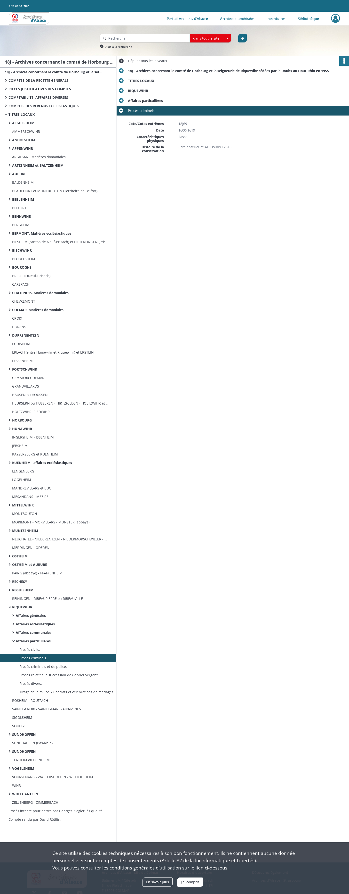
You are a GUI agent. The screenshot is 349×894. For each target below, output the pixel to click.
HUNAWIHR (22, 428)
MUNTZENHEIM (25, 530)
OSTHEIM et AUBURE (29, 564)
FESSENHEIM (22, 360)
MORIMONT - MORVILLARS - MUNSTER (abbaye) (50, 522)
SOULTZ (18, 726)
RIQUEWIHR (22, 607)
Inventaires (276, 18)
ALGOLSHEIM (23, 123)
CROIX (17, 318)
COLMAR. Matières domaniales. (38, 309)
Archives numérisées (237, 18)
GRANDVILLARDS (25, 386)
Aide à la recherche (118, 47)
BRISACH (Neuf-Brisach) (31, 275)
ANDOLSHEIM (23, 140)
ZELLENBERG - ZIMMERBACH (35, 802)
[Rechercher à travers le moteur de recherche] (147, 38)
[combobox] (210, 38)
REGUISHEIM (22, 590)
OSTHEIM (20, 556)
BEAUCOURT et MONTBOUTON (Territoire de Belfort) (54, 191)
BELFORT (19, 208)
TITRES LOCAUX (21, 114)
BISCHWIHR (22, 250)
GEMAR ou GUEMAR (28, 377)
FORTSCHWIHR (24, 369)
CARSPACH (20, 284)
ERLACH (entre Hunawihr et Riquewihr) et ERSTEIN (53, 352)
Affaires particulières (33, 641)
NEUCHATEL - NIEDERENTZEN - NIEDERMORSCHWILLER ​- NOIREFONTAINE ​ (60, 539)
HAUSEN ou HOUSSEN (30, 394)
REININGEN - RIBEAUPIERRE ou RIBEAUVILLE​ (47, 598)
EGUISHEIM (21, 343)
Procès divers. (30, 683)
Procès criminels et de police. (43, 666)
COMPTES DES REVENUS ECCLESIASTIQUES (43, 106)
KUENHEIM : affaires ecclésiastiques (42, 462)
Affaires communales (33, 632)
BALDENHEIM (23, 182)
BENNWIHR (21, 216)
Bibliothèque (308, 18)
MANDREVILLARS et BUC (31, 488)
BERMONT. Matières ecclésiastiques (41, 233)
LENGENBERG (23, 471)
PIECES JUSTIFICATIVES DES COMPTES (39, 89)
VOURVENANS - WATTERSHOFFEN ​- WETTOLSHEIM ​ (53, 777)
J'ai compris (190, 882)
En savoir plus (157, 882)
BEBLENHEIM (23, 199)
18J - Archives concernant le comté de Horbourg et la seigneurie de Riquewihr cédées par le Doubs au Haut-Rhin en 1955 (53, 72)
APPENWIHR (22, 148)
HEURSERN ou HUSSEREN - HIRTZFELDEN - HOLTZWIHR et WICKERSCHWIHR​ (60, 403)
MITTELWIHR (23, 505)
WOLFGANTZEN (25, 794)
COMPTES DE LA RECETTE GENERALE (38, 80)
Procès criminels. (33, 658)
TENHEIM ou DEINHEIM (31, 760)
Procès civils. (29, 649)
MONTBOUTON (24, 513)
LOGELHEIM (21, 479)
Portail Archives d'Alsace (187, 18)
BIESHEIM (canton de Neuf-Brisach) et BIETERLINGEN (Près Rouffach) (60, 242)
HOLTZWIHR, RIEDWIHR (31, 411)
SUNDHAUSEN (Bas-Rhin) (32, 743)
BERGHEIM (20, 225)
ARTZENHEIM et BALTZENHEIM (37, 165)
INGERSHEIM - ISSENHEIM (33, 437)
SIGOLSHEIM (22, 717)
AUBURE (19, 174)
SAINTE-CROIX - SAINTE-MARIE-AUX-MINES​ (46, 709)
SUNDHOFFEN (24, 734)
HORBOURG (22, 420)
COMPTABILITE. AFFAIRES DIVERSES (38, 97)
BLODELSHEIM (23, 259)
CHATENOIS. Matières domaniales (40, 292)
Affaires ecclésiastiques (35, 624)
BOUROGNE (22, 267)
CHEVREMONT (23, 301)
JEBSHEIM (20, 445)
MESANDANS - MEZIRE (30, 496)
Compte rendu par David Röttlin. (34, 819)
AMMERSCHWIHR (26, 131)
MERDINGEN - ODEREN (30, 547)
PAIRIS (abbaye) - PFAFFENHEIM (37, 573)
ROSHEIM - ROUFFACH (30, 700)
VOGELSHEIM (23, 768)
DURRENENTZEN (25, 335)
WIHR (16, 785)
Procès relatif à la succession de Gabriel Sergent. (59, 675)
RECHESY (19, 581)
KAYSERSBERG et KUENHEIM (35, 454)
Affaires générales (31, 615)
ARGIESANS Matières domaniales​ (39, 157)
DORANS (19, 326)
